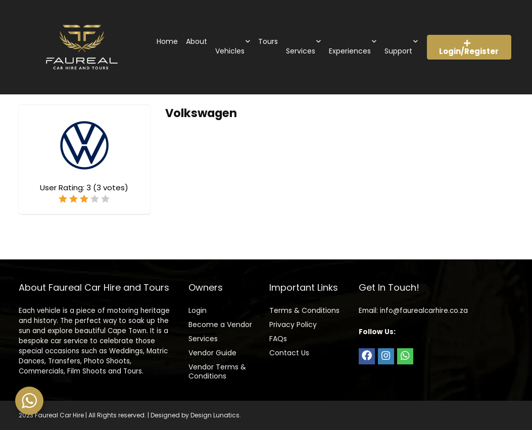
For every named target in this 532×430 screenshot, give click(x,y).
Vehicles (230, 51)
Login (197, 310)
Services (300, 51)
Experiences (350, 51)
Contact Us (289, 353)
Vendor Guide (212, 353)
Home (167, 41)
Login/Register (469, 48)
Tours (268, 41)
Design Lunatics (214, 415)
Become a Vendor (220, 324)
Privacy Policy (293, 324)
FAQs (278, 339)
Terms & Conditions (304, 310)
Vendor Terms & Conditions (217, 371)
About (196, 41)
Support (398, 51)
